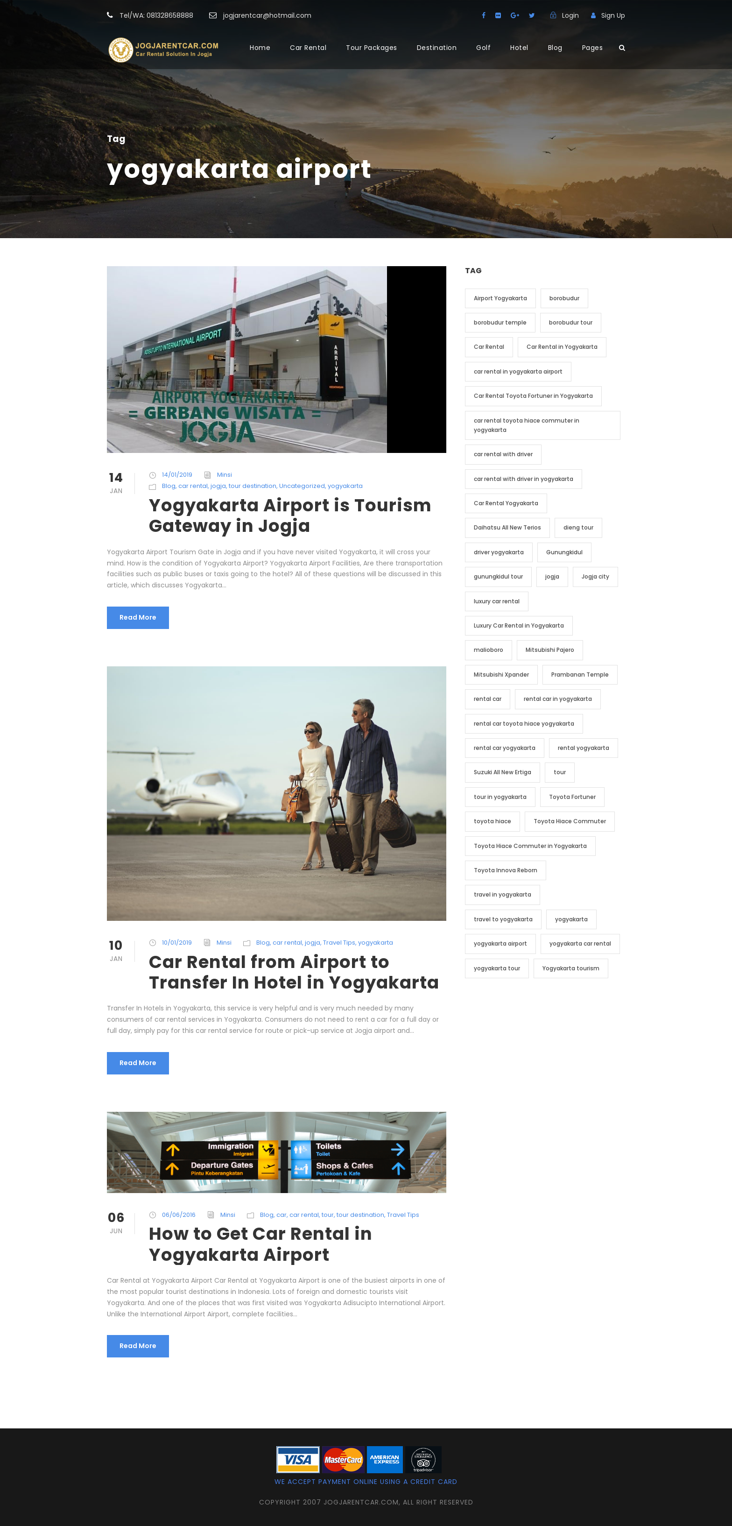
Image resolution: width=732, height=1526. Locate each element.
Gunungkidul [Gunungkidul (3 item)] (564, 552)
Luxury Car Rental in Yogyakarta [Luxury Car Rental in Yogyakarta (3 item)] (519, 625)
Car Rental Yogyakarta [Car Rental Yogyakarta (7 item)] (506, 503)
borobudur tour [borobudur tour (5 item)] (570, 322)
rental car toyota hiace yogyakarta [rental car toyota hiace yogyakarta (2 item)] (524, 724)
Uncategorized (302, 485)
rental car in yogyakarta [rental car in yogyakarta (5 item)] (558, 699)
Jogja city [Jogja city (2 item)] (595, 576)
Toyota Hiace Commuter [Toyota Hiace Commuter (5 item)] (570, 821)
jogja (218, 485)
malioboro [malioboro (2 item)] (488, 650)
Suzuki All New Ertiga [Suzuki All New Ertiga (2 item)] (502, 772)
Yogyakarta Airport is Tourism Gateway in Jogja (290, 515)
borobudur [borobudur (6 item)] (564, 298)
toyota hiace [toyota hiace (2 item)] (492, 821)
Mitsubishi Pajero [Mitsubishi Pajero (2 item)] (550, 650)
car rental (193, 485)
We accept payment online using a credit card (366, 1481)
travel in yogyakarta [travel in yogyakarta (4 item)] (502, 894)
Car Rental (308, 47)
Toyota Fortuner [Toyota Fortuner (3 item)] (572, 797)
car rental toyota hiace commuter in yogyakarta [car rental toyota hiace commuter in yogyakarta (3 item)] (526, 425)
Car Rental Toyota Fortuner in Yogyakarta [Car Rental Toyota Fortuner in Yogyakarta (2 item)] (533, 396)
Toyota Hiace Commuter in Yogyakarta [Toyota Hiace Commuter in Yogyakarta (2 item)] (530, 846)
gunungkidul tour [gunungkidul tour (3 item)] (498, 576)
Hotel (519, 47)
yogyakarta (345, 485)
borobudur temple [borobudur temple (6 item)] (500, 322)
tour (328, 1214)
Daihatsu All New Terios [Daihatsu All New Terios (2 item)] (507, 527)
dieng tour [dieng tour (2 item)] (578, 527)
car (281, 1214)
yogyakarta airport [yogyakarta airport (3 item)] (500, 943)
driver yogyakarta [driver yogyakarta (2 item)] (499, 552)
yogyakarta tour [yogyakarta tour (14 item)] (497, 968)
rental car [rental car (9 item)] (487, 699)
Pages (592, 47)
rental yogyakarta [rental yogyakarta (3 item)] (583, 748)
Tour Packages (371, 47)
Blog (555, 47)
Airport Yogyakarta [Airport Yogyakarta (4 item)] (500, 298)
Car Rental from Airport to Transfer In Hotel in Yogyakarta (294, 972)
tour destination (252, 485)
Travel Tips (339, 942)
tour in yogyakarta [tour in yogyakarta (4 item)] (500, 797)
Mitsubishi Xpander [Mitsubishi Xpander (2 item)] (501, 674)
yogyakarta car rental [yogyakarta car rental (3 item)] (580, 943)
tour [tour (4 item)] (560, 772)
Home (260, 47)
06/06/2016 (179, 1214)
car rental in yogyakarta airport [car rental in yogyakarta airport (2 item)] (518, 371)
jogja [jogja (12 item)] (552, 576)
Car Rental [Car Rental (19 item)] (489, 347)
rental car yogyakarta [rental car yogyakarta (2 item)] (504, 748)
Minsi (224, 474)
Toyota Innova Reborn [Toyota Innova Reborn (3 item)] (505, 870)
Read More (138, 617)
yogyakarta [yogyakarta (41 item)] (571, 919)
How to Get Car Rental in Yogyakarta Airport (261, 1244)
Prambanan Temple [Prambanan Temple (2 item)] (580, 674)
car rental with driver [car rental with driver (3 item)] (503, 454)
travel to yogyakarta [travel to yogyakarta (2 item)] (503, 919)
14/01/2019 (177, 474)
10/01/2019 (177, 942)
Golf (483, 47)
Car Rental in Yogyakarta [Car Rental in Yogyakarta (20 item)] (562, 347)
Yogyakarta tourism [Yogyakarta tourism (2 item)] (570, 968)
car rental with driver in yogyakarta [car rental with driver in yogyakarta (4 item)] (523, 479)
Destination (437, 47)
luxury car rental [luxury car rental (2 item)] (497, 601)
